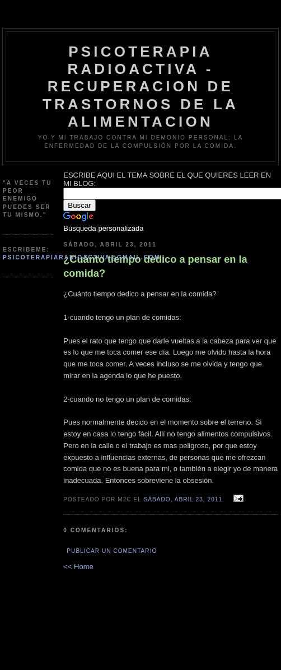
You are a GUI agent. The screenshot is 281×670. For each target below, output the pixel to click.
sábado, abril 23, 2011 (182, 499)
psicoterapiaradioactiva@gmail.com (81, 257)
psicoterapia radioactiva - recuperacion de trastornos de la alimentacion (140, 86)
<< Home (78, 566)
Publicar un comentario (112, 551)
